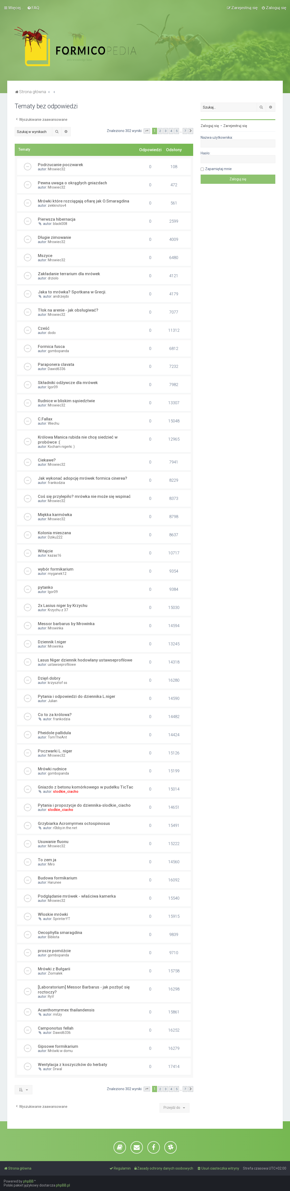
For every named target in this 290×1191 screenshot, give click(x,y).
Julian (52, 701)
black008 (60, 224)
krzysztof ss (57, 683)
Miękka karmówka (55, 514)
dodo (52, 333)
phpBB (28, 1181)
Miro (51, 864)
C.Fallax (45, 418)
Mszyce (45, 255)
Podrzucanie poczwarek (60, 164)
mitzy (57, 1014)
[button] (147, 131)
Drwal (57, 1069)
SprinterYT (61, 919)
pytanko (45, 587)
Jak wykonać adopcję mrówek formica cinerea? (82, 478)
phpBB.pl (63, 1185)
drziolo (53, 278)
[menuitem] (33, 7)
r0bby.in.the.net (65, 828)
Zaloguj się (210, 126)
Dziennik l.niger (52, 641)
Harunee (54, 882)
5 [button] (176, 131)
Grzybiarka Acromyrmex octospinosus (74, 823)
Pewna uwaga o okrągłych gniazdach (72, 182)
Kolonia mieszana (54, 532)
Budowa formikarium (57, 877)
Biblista (53, 937)
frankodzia (56, 483)
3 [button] (166, 131)
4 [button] (171, 131)
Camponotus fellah (55, 1028)
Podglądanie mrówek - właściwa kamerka (77, 896)
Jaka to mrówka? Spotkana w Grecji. (72, 291)
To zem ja (47, 859)
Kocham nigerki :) (61, 447)
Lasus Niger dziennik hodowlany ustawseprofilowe (85, 660)
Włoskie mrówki (53, 914)
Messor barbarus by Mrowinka (66, 623)
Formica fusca (51, 346)
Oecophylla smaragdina (60, 932)
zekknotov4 (57, 205)
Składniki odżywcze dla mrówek (68, 382)
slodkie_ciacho (65, 792)
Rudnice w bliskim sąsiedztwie (66, 400)
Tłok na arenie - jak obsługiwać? (68, 310)
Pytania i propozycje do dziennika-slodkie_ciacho (84, 805)
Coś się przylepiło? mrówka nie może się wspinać (84, 496)
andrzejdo (61, 296)
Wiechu (53, 423)
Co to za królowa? (55, 714)
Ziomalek (55, 973)
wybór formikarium (55, 569)
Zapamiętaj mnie (218, 169)
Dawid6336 (56, 369)
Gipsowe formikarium (58, 1046)
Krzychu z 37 (58, 610)
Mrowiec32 (56, 169)
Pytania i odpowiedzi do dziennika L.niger (76, 696)
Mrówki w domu (60, 1051)
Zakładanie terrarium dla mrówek (69, 273)
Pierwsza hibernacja (56, 219)
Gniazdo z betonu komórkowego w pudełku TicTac (85, 787)
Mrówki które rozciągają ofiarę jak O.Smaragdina (83, 200)
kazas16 (54, 555)
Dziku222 (55, 537)
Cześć (44, 328)
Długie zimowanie (54, 237)
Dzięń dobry (49, 678)
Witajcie (45, 550)
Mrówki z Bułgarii (54, 968)
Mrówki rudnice (52, 768)
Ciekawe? (47, 460)
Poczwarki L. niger (55, 750)
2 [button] (160, 131)
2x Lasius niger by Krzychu (62, 605)
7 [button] (185, 131)
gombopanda (58, 351)
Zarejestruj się (235, 126)
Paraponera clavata (56, 364)
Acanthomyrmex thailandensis (66, 1009)
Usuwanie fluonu (53, 841)
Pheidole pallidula (54, 732)
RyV (51, 996)
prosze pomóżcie (54, 950)
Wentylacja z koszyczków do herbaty (72, 1064)
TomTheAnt (57, 737)
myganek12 (57, 574)
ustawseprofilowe (62, 664)
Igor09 (53, 387)
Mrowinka (55, 628)
